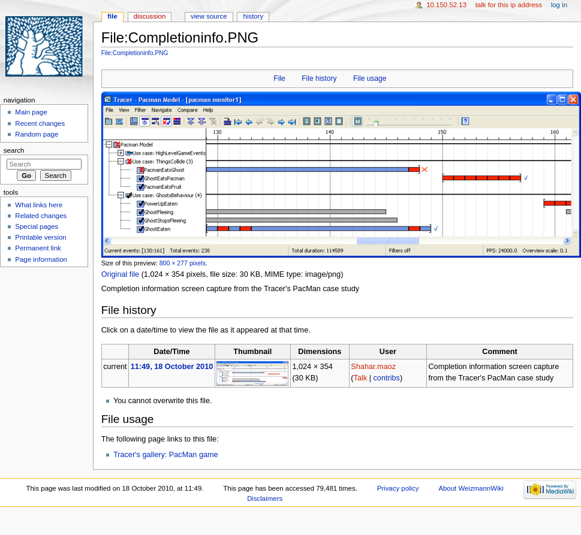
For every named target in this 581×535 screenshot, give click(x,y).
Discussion (149, 16)
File (279, 78)
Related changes (41, 215)
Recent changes (40, 123)
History (253, 16)
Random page (36, 134)
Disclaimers (264, 498)
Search (14, 150)
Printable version (40, 237)
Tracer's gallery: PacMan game (165, 455)
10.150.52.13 (446, 4)
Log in (559, 4)
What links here (38, 204)
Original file (120, 274)
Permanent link (38, 248)
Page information (41, 259)
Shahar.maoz (373, 366)
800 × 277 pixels (182, 263)
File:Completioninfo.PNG (134, 53)
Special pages (36, 226)
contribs (386, 378)
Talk (361, 378)
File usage (370, 78)
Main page (31, 112)
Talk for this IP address (508, 4)
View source (209, 16)
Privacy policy (398, 488)
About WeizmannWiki (470, 488)
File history (319, 78)
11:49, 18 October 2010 (172, 366)
